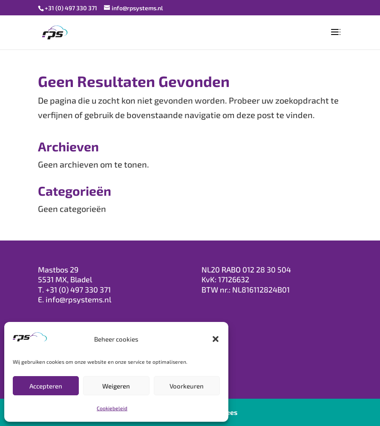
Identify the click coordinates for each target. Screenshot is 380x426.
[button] (215, 339)
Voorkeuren (187, 386)
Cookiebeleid (112, 408)
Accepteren (45, 386)
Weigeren (116, 386)
